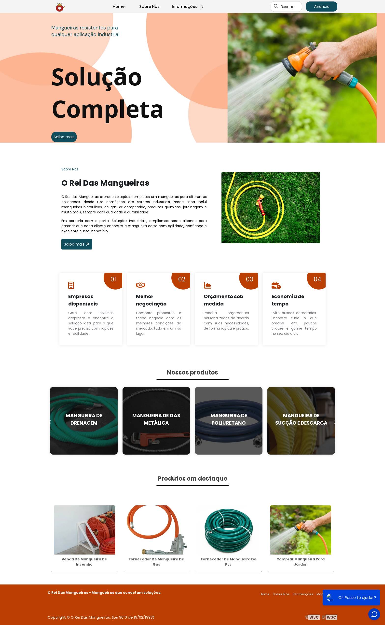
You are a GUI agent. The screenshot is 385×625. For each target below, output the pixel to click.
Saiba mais (64, 137)
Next (334, 420)
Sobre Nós (149, 6)
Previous (50, 420)
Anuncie (322, 6)
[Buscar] (276, 7)
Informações (188, 6)
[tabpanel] (192, 78)
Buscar (287, 6)
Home (118, 6)
